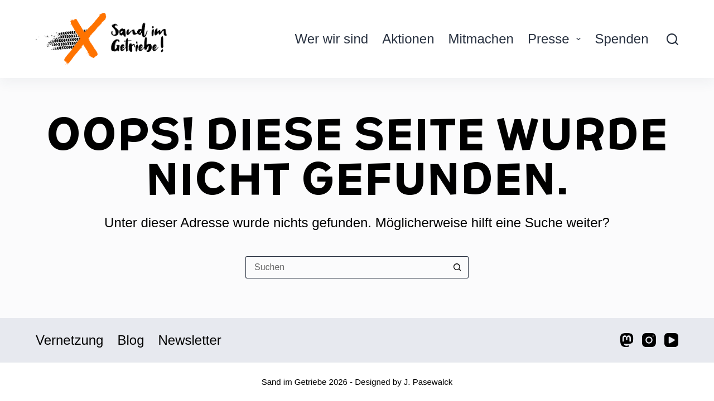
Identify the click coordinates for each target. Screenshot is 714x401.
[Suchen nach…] (345, 267)
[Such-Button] (457, 267)
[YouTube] (671, 340)
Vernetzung (69, 340)
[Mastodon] (627, 340)
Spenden (621, 38)
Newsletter (189, 340)
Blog (130, 340)
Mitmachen (481, 38)
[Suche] (672, 39)
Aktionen (408, 38)
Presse (557, 38)
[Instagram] (649, 340)
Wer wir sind (332, 38)
